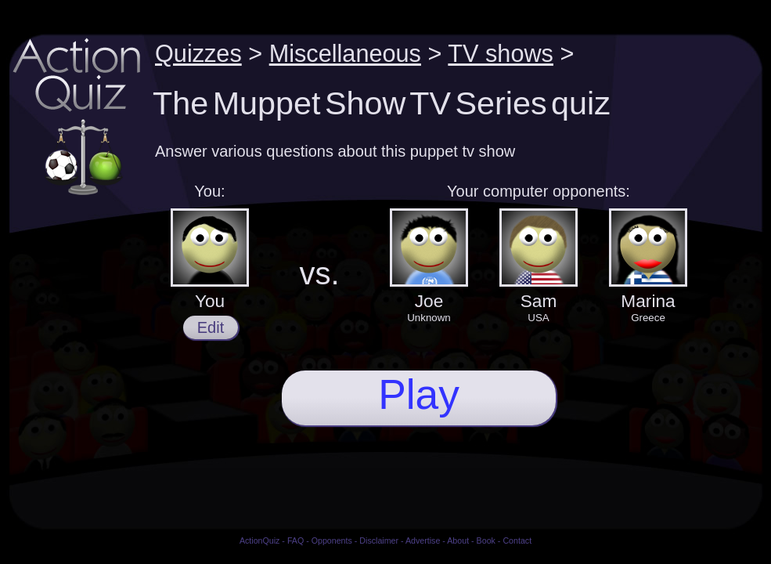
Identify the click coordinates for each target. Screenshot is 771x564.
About (458, 540)
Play (418, 394)
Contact (517, 540)
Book (486, 540)
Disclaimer (378, 540)
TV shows (500, 53)
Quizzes (198, 53)
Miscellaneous (345, 53)
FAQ (295, 540)
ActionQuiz (260, 540)
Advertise (422, 540)
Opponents (332, 540)
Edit (210, 327)
